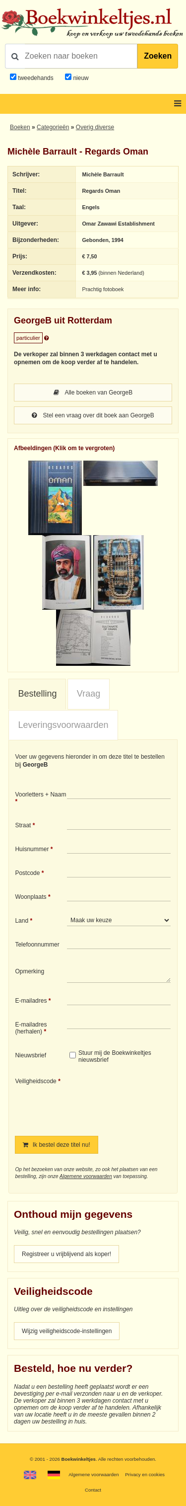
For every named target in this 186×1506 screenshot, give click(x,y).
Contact (93, 1490)
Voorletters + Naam (40, 794)
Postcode (27, 873)
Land (21, 920)
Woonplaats (30, 896)
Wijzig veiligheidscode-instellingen (67, 1331)
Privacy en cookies (145, 1474)
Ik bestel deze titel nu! (56, 1144)
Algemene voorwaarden (86, 1176)
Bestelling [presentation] (37, 694)
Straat (23, 825)
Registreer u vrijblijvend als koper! (66, 1254)
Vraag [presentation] (88, 694)
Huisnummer (32, 849)
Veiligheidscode (35, 1081)
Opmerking (29, 971)
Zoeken (158, 56)
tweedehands (35, 78)
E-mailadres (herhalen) (31, 1028)
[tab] (37, 694)
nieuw (80, 78)
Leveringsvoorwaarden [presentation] (63, 725)
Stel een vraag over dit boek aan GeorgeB (93, 415)
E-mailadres (31, 1000)
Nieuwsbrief (30, 1055)
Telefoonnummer (37, 944)
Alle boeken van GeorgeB (93, 392)
